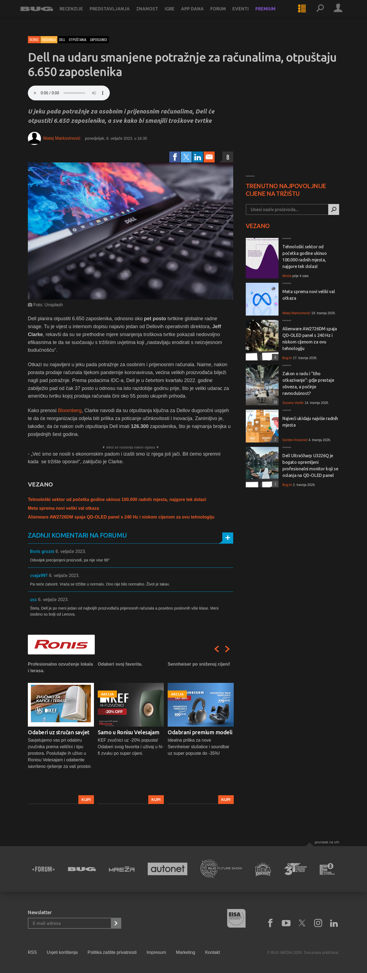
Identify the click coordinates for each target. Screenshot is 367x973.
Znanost (155, 14)
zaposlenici (98, 39)
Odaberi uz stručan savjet (59, 732)
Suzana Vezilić (293, 403)
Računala (49, 39)
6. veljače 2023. (70, 551)
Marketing (185, 952)
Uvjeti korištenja (62, 952)
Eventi (248, 14)
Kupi (86, 799)
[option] (61, 732)
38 (274, 402)
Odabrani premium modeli (200, 732)
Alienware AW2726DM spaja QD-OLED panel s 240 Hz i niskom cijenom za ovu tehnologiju (121, 517)
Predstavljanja (117, 14)
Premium (273, 14)
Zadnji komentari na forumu (77, 535)
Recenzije (79, 14)
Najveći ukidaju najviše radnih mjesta (310, 421)
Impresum (156, 952)
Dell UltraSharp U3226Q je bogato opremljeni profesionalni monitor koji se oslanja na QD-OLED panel (310, 465)
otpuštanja (77, 39)
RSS (32, 952)
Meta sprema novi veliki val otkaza (63, 508)
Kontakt (212, 952)
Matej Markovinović (62, 138)
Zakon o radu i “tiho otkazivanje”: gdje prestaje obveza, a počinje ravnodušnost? (308, 383)
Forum (225, 14)
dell (62, 39)
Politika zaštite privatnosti (112, 952)
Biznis (34, 39)
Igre (177, 14)
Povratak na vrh (327, 842)
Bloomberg (69, 410)
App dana (200, 14)
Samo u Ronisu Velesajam (128, 732)
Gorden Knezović (294, 440)
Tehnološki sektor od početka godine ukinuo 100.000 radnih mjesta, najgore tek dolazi (117, 499)
